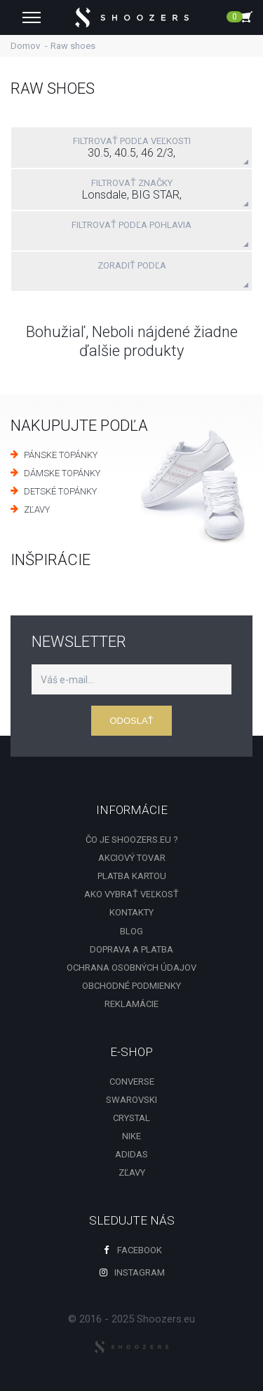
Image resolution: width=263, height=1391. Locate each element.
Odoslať (131, 720)
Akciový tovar (132, 858)
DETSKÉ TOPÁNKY (60, 491)
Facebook (132, 1250)
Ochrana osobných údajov (131, 967)
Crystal (131, 1118)
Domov (25, 46)
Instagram (132, 1272)
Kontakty (131, 912)
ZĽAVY (37, 509)
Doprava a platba (131, 949)
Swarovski (131, 1099)
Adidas (131, 1154)
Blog (131, 931)
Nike (131, 1136)
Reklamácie (131, 1004)
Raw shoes (72, 46)
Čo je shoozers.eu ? (132, 839)
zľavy (132, 1172)
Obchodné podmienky (131, 985)
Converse (131, 1081)
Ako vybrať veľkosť (131, 894)
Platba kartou (131, 876)
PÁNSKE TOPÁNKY (60, 455)
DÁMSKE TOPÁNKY (62, 473)
